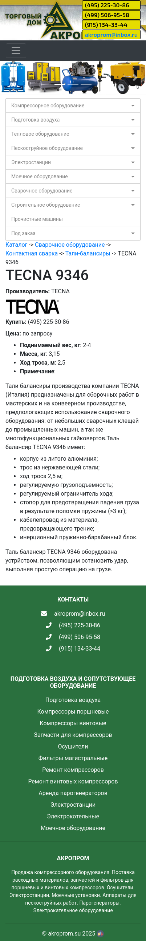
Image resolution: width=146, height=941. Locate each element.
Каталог (16, 244)
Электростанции (31, 162)
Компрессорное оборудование (47, 105)
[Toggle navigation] (16, 50)
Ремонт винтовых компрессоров (73, 781)
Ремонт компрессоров (73, 769)
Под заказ (23, 233)
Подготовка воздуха (35, 120)
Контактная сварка (31, 253)
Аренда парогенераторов (73, 793)
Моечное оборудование (39, 176)
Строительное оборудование (45, 205)
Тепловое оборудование (40, 134)
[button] (11, 78)
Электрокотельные (73, 816)
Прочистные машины (37, 219)
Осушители (73, 746)
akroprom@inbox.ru (111, 34)
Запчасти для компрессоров (73, 734)
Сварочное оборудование (42, 191)
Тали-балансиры (87, 253)
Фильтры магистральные (73, 758)
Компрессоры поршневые (73, 711)
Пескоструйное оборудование (47, 148)
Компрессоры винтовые (73, 723)
